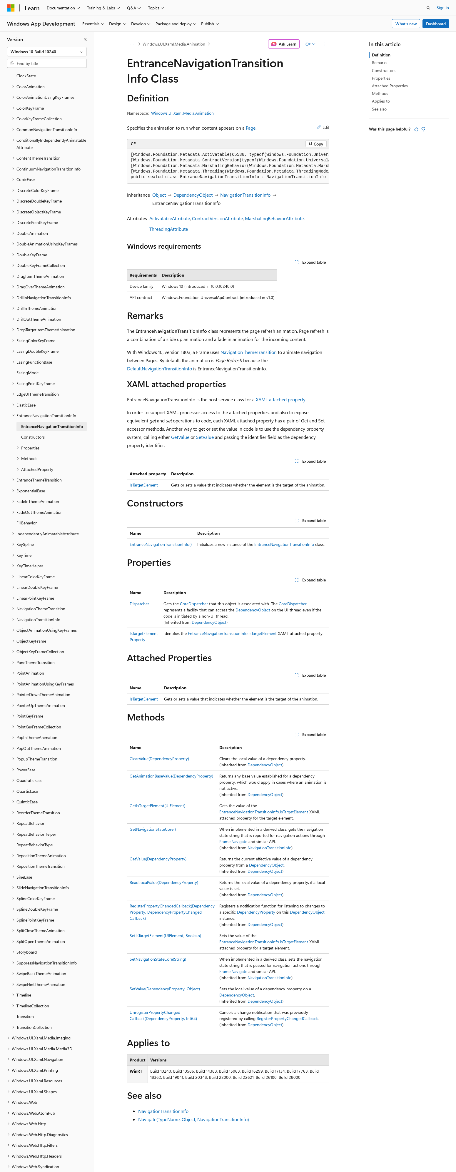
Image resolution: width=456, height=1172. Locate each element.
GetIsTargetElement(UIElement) (157, 805)
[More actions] (324, 44)
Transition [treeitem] (25, 996)
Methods (380, 93)
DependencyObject (193, 195)
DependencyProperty (256, 912)
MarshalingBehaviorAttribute (274, 218)
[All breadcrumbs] (132, 44)
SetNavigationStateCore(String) (158, 959)
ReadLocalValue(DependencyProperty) (164, 882)
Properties (381, 78)
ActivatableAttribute (169, 218)
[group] (228, 166)
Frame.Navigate (233, 841)
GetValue (180, 437)
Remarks (379, 62)
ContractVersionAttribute (217, 218)
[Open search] (428, 8)
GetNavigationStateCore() (153, 829)
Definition (381, 55)
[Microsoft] (11, 8)
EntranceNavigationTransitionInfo (284, 544)
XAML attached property (280, 399)
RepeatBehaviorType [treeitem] (34, 824)
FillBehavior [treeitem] (26, 502)
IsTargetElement (144, 485)
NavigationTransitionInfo (245, 195)
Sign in (443, 7)
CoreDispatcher (194, 603)
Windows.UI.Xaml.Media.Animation (174, 44)
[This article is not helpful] (423, 129)
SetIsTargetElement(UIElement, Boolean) (165, 935)
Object (159, 195)
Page (250, 128)
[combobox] (47, 51)
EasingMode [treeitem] (27, 352)
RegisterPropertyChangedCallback (287, 1018)
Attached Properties (390, 85)
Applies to (381, 101)
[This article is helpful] (416, 129)
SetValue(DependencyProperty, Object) (165, 989)
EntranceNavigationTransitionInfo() (161, 544)
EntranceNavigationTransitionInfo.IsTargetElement (232, 633)
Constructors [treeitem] (33, 416)
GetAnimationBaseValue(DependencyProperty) (171, 776)
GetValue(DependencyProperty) (158, 859)
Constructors (383, 70)
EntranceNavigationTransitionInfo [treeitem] (52, 406)
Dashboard (436, 23)
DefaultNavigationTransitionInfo (159, 368)
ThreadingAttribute (168, 229)
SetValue (205, 437)
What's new (406, 23)
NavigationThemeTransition (249, 352)
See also (379, 109)
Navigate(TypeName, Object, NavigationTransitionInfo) (193, 1119)
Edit (323, 127)
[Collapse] (85, 39)
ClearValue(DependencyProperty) (159, 758)
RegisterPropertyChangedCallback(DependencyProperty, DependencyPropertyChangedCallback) (172, 912)
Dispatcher (139, 603)
